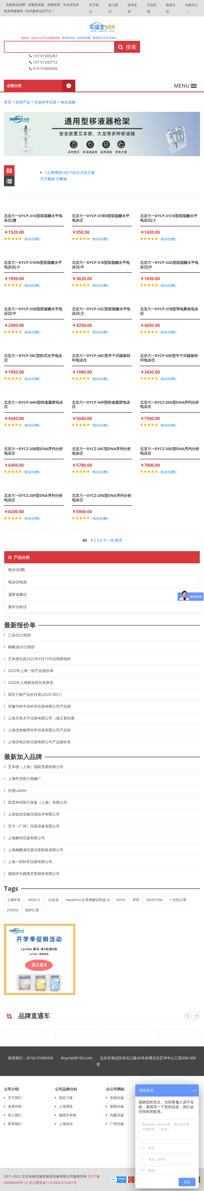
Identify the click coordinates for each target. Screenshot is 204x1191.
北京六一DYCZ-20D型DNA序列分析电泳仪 (169, 451)
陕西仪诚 (117, 1106)
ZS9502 (12, 910)
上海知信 (66, 1123)
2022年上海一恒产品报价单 (30, 670)
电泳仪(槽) (16, 569)
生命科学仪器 (45, 101)
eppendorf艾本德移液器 (45, 38)
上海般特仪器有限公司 (26, 837)
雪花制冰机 (68, 38)
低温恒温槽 (83, 38)
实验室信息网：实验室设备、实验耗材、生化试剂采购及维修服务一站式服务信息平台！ (41, 7)
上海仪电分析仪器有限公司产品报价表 (39, 741)
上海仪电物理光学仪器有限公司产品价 (39, 729)
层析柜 (113, 38)
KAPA (121, 899)
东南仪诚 (117, 1097)
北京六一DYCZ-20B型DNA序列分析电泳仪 (33, 451)
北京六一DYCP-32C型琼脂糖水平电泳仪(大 (101, 311)
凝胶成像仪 (17, 594)
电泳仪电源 (17, 581)
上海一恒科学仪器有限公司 (30, 861)
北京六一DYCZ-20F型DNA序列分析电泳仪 (33, 497)
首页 (7, 101)
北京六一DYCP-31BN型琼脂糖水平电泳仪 (100, 218)
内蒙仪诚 (117, 1115)
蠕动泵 (25, 38)
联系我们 (15, 1123)
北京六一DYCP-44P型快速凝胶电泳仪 (101, 404)
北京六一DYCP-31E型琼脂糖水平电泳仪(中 (101, 264)
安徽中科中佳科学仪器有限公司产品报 (39, 706)
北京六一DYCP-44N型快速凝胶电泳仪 (33, 404)
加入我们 (15, 1115)
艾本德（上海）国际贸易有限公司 (35, 766)
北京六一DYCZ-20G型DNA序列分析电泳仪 (101, 497)
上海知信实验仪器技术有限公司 (34, 814)
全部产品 (22, 101)
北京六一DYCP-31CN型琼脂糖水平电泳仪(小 (169, 218)
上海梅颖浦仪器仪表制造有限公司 (35, 849)
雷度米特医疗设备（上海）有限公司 (37, 802)
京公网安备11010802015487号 (53, 1182)
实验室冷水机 (100, 38)
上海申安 (14, 899)
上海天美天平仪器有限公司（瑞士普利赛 (41, 718)
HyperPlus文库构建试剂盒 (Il (88, 899)
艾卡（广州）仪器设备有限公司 (34, 825)
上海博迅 (66, 1106)
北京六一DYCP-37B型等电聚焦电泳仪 (169, 311)
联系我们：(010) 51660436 (34, 1057)
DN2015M (154, 899)
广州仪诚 (117, 1123)
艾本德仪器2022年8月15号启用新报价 (39, 658)
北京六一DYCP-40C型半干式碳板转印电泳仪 (101, 358)
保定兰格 (66, 1097)
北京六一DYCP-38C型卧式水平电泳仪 (33, 358)
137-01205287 (43, 55)
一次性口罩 (177, 899)
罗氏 (136, 899)
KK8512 (33, 899)
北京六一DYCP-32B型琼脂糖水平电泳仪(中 (33, 311)
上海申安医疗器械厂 (24, 778)
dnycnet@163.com (80, 1057)
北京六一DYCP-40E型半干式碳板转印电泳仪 (169, 358)
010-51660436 (43, 68)
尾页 (118, 540)
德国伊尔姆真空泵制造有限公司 (34, 873)
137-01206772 (43, 62)
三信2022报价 (19, 634)
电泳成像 (68, 101)
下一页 (108, 540)
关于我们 (15, 1097)
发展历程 (15, 1106)
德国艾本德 (67, 1115)
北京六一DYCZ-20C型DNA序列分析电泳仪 (101, 451)
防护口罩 (32, 910)
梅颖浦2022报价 (21, 646)
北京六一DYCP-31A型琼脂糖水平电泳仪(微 (33, 218)
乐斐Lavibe (17, 790)
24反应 (53, 899)
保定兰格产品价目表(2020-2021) (35, 694)
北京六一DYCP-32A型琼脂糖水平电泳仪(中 (169, 264)
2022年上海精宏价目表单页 (30, 682)
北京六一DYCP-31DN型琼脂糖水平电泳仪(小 (33, 264)
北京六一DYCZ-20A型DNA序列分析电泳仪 (169, 404)
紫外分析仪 (17, 606)
